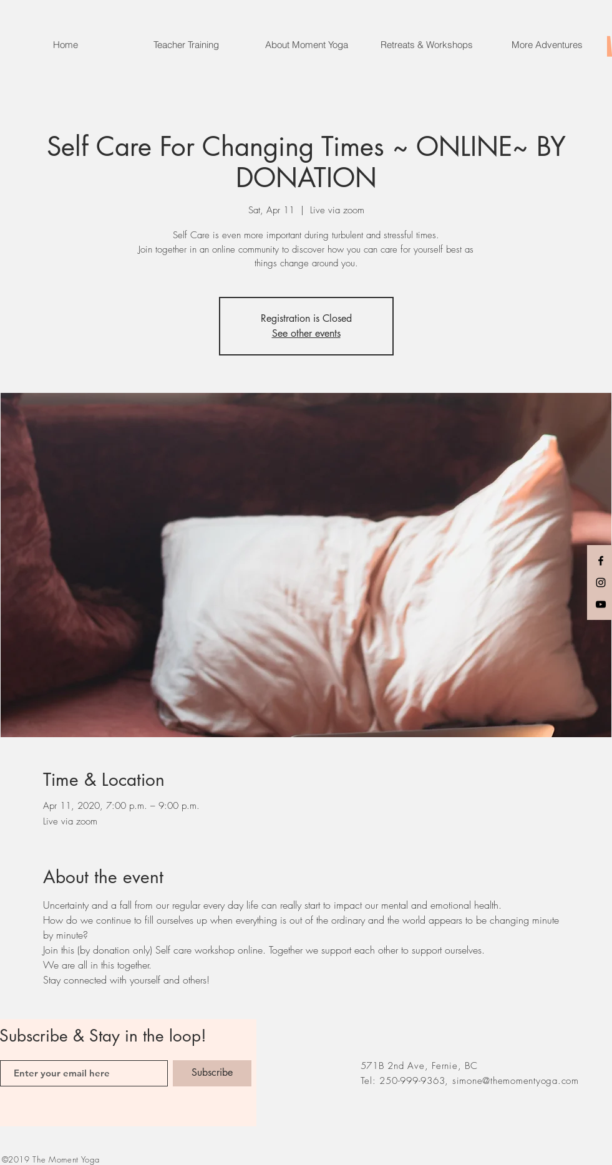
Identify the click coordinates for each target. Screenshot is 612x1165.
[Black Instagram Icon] (601, 582)
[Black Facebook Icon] (601, 560)
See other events (306, 333)
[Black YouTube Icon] (601, 604)
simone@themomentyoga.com (515, 1081)
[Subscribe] (212, 1073)
